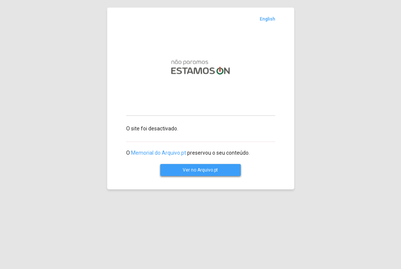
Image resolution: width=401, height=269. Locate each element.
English (267, 19)
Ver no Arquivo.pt (200, 170)
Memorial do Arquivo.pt (158, 153)
